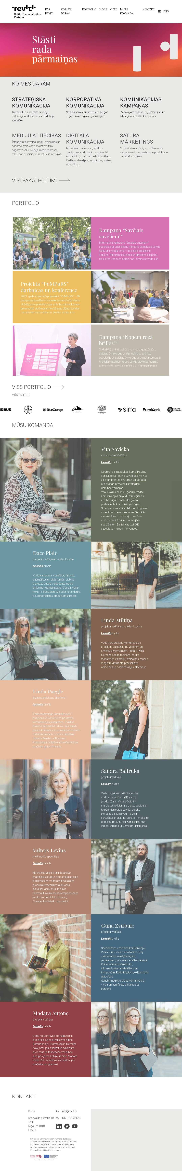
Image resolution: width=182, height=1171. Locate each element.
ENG (166, 11)
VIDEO (114, 9)
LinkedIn (106, 459)
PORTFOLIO (89, 9)
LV (159, 11)
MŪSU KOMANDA (126, 11)
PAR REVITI (49, 11)
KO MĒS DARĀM (66, 11)
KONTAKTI (149, 9)
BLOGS (103, 9)
